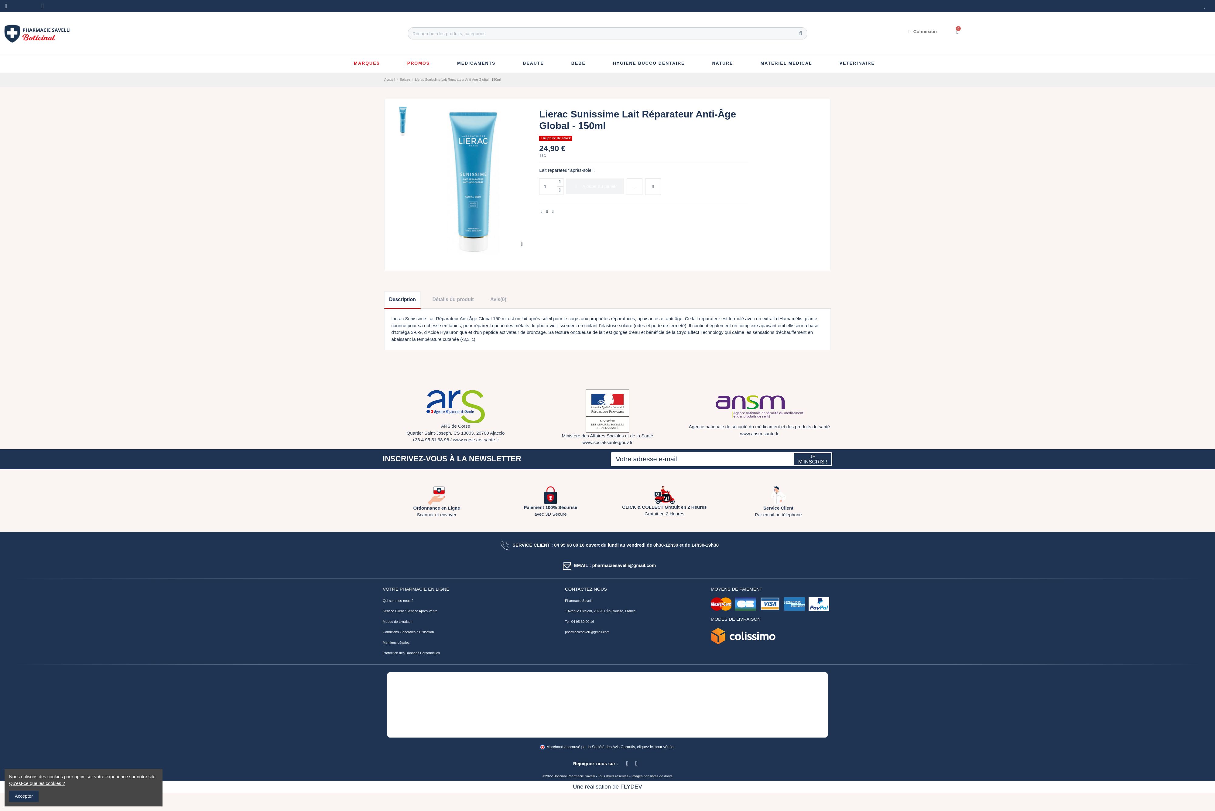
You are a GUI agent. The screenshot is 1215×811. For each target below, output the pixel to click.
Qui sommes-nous (396, 600)
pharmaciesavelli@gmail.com (587, 632)
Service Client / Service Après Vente (410, 611)
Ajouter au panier (595, 186)
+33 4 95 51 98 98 (430, 439)
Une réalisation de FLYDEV (607, 786)
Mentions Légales (396, 642)
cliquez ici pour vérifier (656, 747)
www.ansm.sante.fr (759, 433)
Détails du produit (453, 299)
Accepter (24, 796)
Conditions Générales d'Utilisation (408, 632)
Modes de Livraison (397, 621)
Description (402, 299)
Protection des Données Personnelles (411, 653)
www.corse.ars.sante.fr (476, 439)
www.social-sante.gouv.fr (608, 442)
